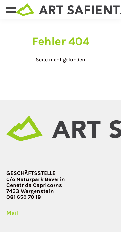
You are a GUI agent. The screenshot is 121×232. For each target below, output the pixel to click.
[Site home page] (60, 128)
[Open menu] (11, 10)
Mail (12, 213)
